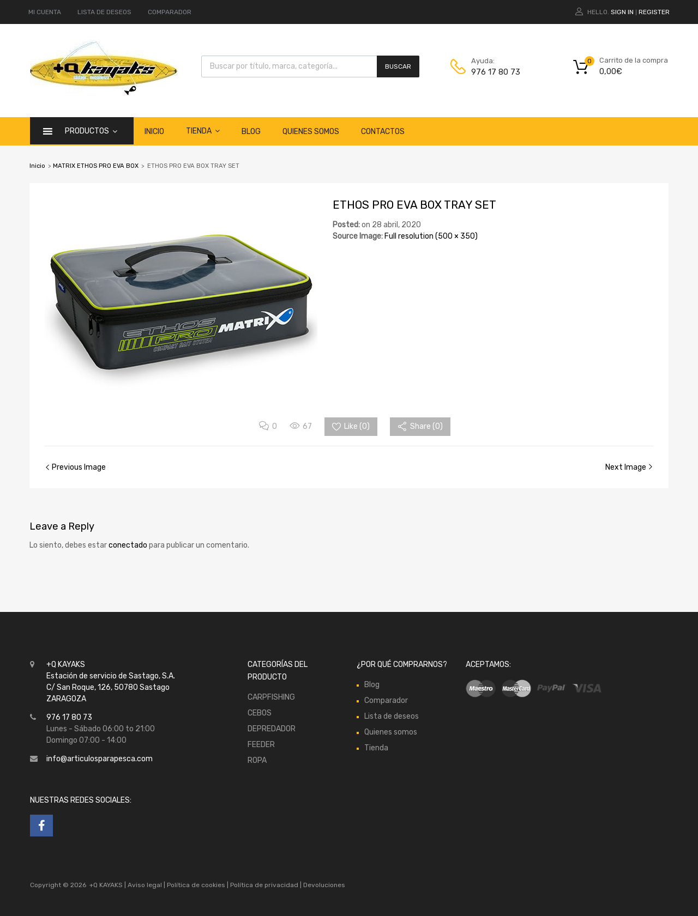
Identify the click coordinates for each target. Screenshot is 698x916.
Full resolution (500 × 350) (431, 236)
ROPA (257, 760)
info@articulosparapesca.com (99, 758)
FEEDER (261, 744)
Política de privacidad (265, 885)
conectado (128, 545)
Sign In (622, 12)
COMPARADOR (169, 12)
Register (654, 12)
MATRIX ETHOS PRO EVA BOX (96, 165)
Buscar (398, 66)
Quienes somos (310, 131)
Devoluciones (323, 885)
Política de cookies (196, 885)
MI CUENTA (44, 12)
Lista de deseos (391, 716)
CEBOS (260, 713)
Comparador (386, 700)
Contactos (383, 131)
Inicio (154, 131)
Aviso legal (145, 885)
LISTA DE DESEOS (104, 12)
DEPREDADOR (272, 728)
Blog (251, 131)
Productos (91, 130)
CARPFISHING (271, 697)
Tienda (203, 130)
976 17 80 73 (495, 72)
